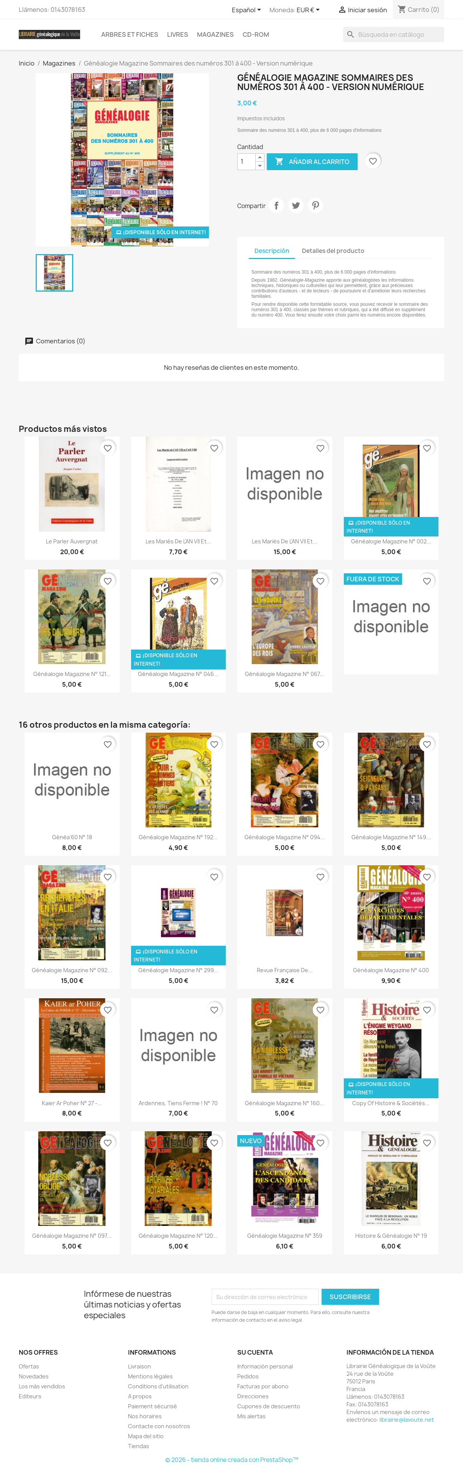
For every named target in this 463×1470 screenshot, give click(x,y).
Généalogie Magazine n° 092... (72, 970)
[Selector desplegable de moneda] (309, 10)
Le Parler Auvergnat (72, 541)
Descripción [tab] (271, 251)
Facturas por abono (263, 1386)
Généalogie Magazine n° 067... (284, 674)
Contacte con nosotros (159, 1426)
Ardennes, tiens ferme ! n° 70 (178, 1103)
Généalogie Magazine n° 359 (284, 1235)
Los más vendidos (42, 1386)
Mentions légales (150, 1376)
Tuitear (296, 205)
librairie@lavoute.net (406, 1419)
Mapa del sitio (146, 1436)
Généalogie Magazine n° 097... (72, 1235)
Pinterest (315, 205)
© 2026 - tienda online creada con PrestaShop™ (231, 1460)
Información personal (265, 1366)
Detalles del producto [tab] (333, 251)
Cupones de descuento (268, 1406)
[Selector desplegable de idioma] (248, 10)
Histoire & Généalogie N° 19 (391, 1235)
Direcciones (253, 1396)
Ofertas (29, 1366)
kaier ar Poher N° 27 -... (72, 1103)
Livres (177, 34)
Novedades (34, 1376)
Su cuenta (255, 1352)
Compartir (276, 205)
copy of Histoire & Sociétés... (391, 1103)
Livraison (139, 1366)
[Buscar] (393, 34)
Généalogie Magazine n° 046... (178, 674)
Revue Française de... (285, 970)
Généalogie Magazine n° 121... (72, 674)
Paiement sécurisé (152, 1406)
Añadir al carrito (312, 162)
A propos (140, 1396)
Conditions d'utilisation (158, 1386)
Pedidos (248, 1376)
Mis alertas (251, 1416)
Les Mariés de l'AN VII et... (178, 541)
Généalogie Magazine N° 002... (391, 541)
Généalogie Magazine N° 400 (391, 970)
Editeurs (30, 1396)
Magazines (215, 34)
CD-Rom (256, 34)
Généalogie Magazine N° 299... (178, 970)
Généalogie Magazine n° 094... (285, 837)
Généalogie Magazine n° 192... (178, 837)
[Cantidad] (246, 161)
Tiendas (138, 1446)
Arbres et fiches (129, 34)
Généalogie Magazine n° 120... (178, 1235)
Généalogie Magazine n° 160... (284, 1103)
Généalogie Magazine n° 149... (391, 837)
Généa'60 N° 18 (72, 837)
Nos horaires (145, 1416)
